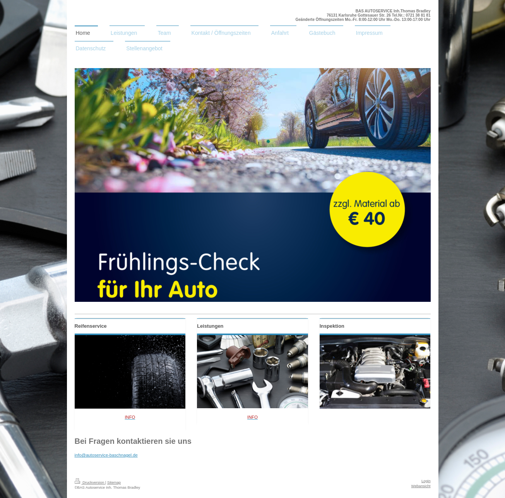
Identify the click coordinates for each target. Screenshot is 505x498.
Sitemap (114, 482)
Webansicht (421, 486)
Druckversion (90, 482)
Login (425, 481)
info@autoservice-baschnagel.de (106, 455)
